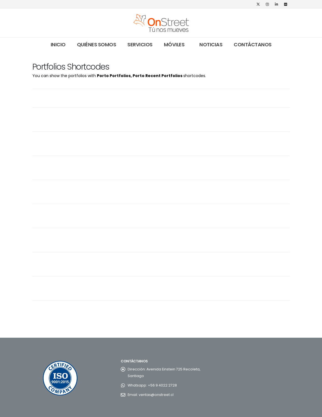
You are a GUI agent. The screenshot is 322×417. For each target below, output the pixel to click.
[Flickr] (286, 4)
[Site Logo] (161, 23)
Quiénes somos (96, 44)
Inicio (58, 44)
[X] (258, 4)
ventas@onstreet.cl (156, 394)
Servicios (140, 44)
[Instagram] (267, 4)
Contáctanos (253, 44)
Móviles (174, 44)
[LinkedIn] (276, 4)
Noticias (210, 44)
